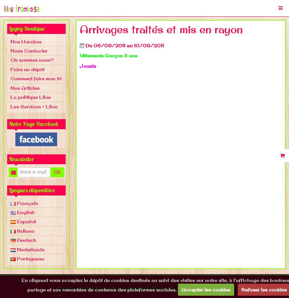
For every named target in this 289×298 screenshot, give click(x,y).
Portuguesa (27, 259)
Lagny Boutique (27, 28)
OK (57, 172)
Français (24, 203)
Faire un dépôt (27, 69)
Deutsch (23, 240)
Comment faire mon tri (36, 78)
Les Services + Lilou (33, 106)
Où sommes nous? (32, 60)
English (22, 212)
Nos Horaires (25, 42)
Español (23, 221)
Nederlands (27, 249)
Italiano (22, 231)
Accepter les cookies (206, 290)
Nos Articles (25, 88)
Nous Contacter (29, 51)
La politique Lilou (30, 97)
